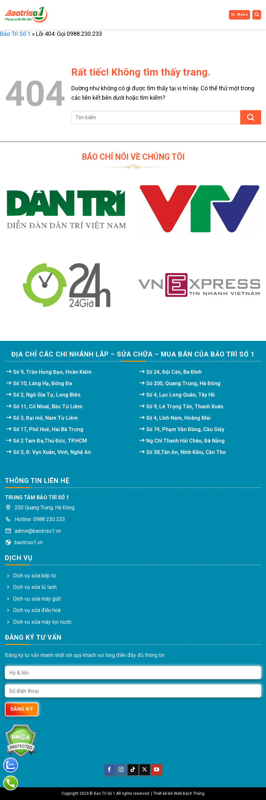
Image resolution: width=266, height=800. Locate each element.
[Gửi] (250, 117)
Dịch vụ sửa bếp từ (34, 576)
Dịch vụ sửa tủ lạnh (35, 587)
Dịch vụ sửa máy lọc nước (42, 622)
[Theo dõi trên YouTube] (156, 769)
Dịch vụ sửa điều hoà (37, 610)
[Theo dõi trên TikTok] (133, 769)
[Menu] (239, 14)
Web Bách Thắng (189, 793)
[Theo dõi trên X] (144, 769)
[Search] (256, 14)
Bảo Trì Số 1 (15, 33)
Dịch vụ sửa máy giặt (37, 599)
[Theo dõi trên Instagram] (121, 769)
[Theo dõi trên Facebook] (109, 769)
